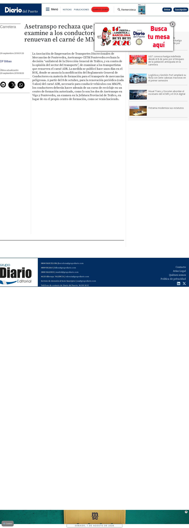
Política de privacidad (173, 278)
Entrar (167, 9)
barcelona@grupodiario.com (70, 263)
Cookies (7, 523)
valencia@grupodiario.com (77, 276)
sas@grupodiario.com (86, 281)
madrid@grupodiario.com (67, 272)
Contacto (181, 267)
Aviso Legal (179, 271)
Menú (54, 9)
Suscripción (181, 9)
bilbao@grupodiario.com (65, 268)
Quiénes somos (177, 275)
